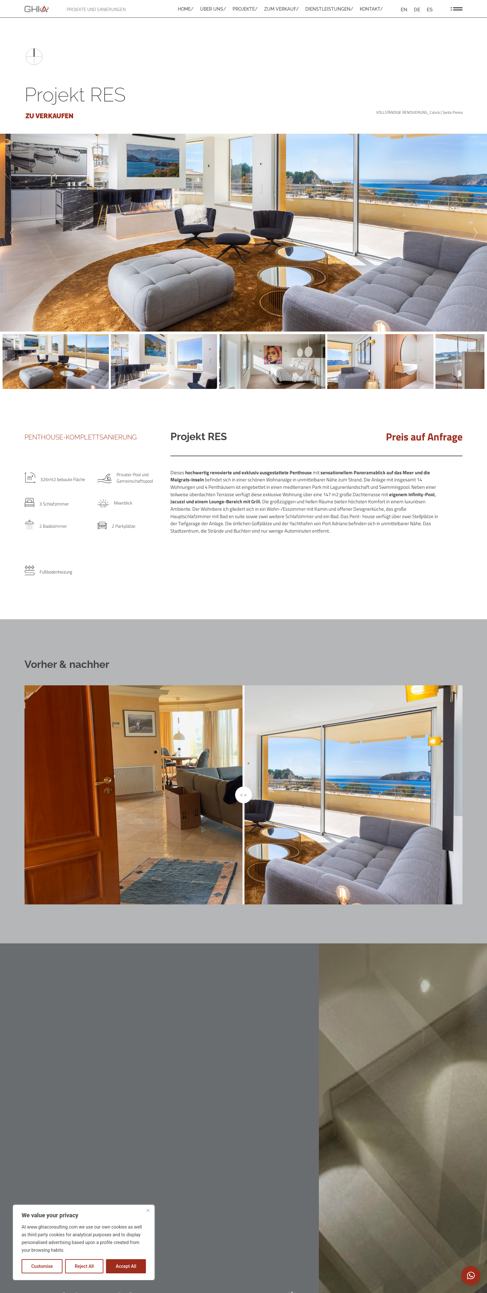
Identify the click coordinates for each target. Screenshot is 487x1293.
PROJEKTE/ (245, 9)
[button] (471, 1275)
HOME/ (186, 9)
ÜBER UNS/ (213, 9)
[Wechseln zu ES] (430, 9)
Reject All (84, 1266)
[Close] (148, 1210)
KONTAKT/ (371, 9)
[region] (84, 1242)
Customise (42, 1266)
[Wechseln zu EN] (404, 9)
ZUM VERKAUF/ (281, 9)
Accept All (126, 1266)
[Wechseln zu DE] (417, 9)
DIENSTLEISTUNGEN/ (329, 9)
